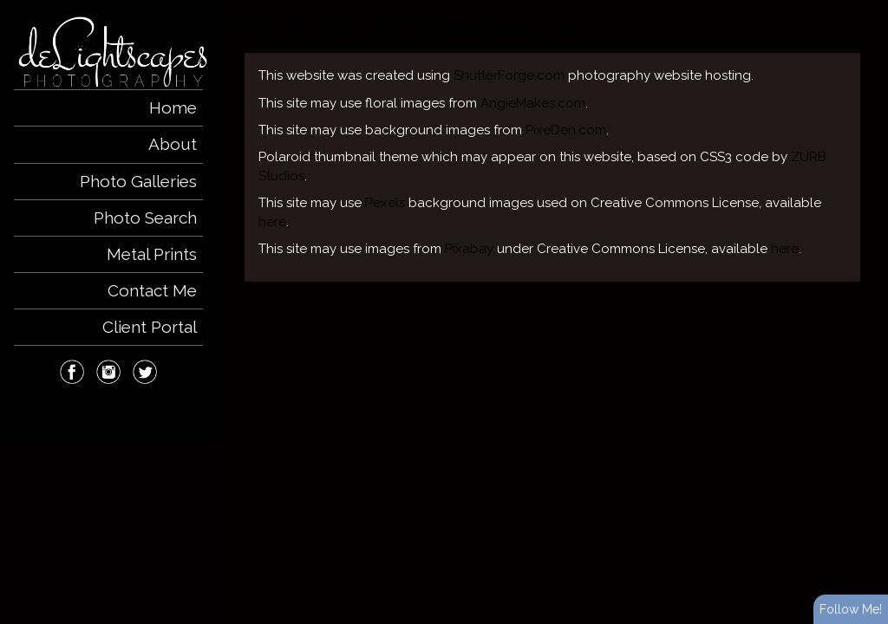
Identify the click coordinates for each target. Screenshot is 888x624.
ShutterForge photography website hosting (562, 596)
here (272, 222)
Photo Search (145, 217)
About (172, 143)
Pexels (385, 203)
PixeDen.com (566, 130)
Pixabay (469, 249)
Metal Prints (152, 253)
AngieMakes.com (532, 103)
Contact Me (152, 290)
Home (173, 107)
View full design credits (715, 596)
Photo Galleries (138, 181)
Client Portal (149, 326)
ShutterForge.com (509, 75)
